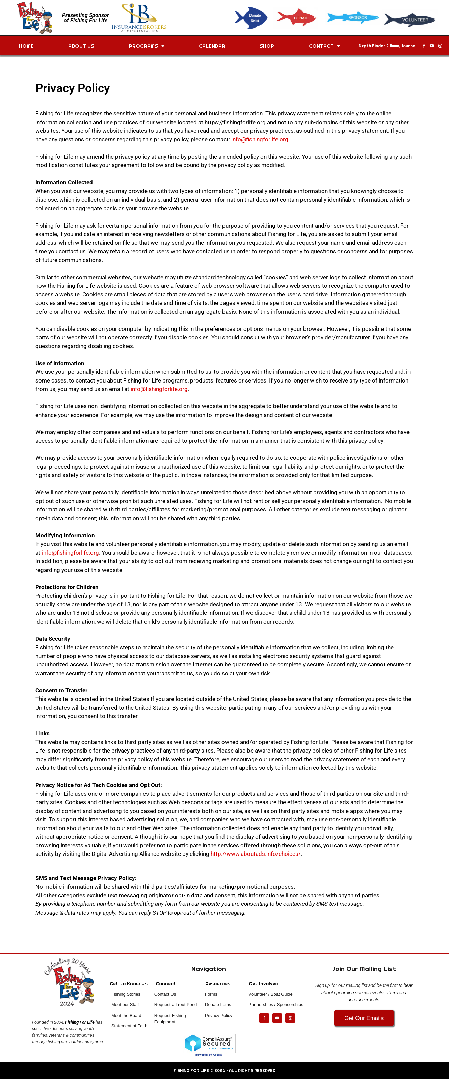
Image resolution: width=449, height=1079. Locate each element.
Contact (324, 46)
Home (26, 46)
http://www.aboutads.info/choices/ (256, 853)
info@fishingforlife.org (259, 139)
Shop (267, 46)
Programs (146, 46)
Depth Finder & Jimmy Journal (387, 46)
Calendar (212, 46)
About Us (81, 46)
